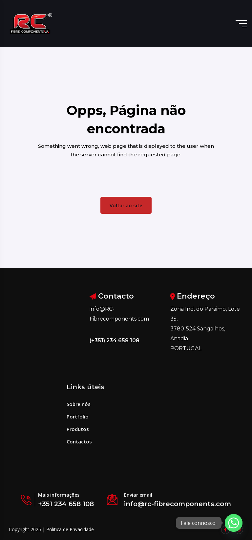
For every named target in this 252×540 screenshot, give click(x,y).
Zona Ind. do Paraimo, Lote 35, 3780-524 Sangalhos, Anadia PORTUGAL (205, 328)
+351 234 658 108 (66, 504)
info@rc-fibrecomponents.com (177, 504)
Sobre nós (79, 404)
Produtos (78, 429)
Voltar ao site (126, 205)
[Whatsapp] (233, 523)
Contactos (79, 441)
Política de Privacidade (70, 529)
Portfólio (78, 416)
